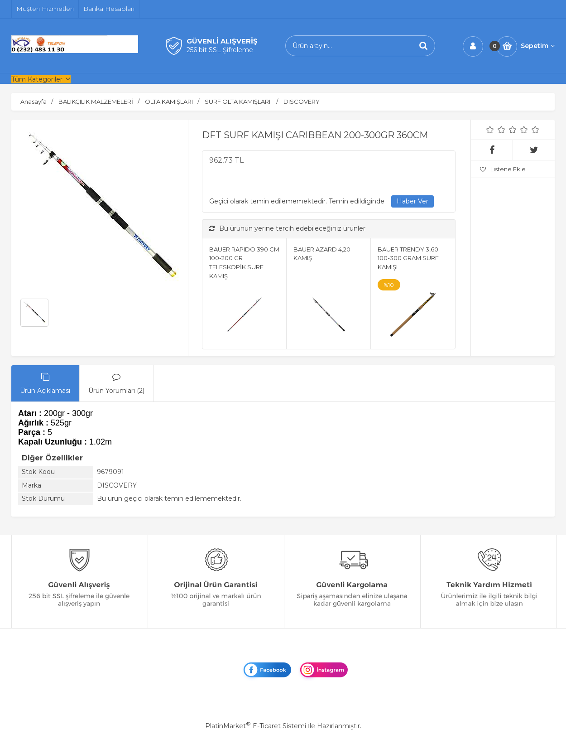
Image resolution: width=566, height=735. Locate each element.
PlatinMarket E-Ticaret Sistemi (255, 726)
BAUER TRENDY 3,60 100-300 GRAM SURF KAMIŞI (408, 258)
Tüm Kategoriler (36, 79)
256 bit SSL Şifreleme (220, 50)
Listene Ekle (503, 169)
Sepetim (538, 46)
